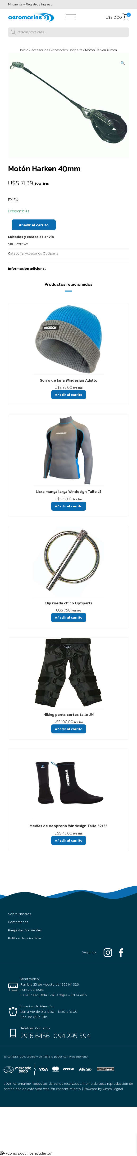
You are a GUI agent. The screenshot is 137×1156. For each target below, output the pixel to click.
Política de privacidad (25, 938)
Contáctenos (18, 921)
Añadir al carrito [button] (68, 394)
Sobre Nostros (19, 913)
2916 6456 (35, 1036)
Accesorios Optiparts (66, 50)
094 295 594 (71, 1036)
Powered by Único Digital (103, 1088)
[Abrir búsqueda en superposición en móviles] (68, 32)
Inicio (24, 50)
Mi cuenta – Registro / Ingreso (30, 4)
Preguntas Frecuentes (25, 930)
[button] (122, 63)
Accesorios (39, 50)
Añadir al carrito (34, 225)
